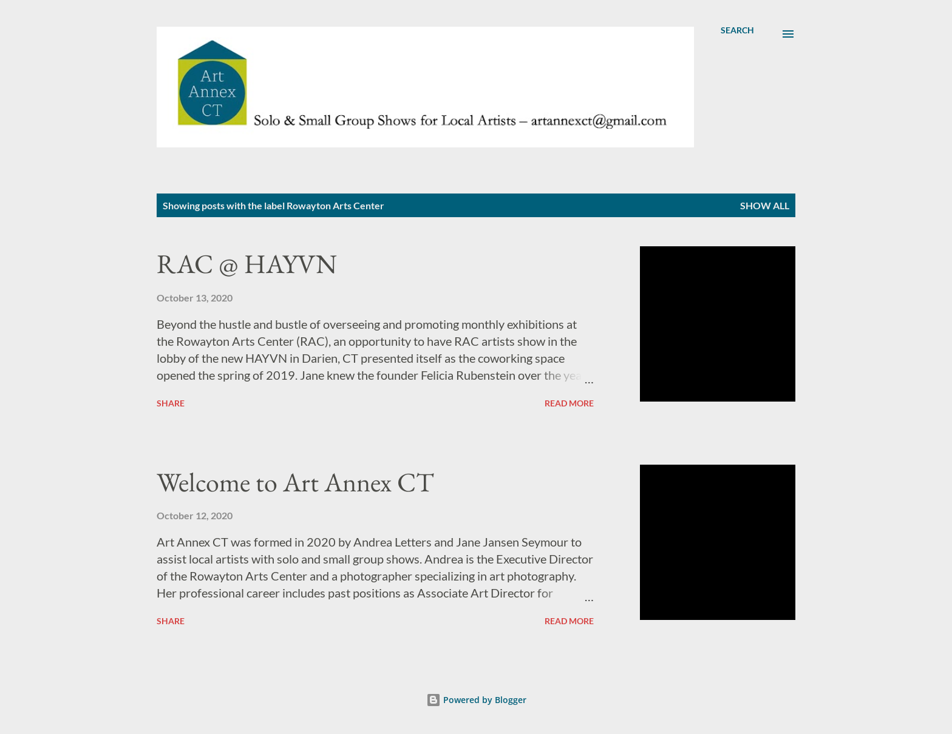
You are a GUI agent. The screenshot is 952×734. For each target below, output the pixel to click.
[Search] (737, 30)
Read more (569, 403)
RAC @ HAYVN (247, 263)
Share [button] (171, 403)
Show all (764, 205)
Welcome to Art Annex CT (295, 482)
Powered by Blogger (476, 699)
